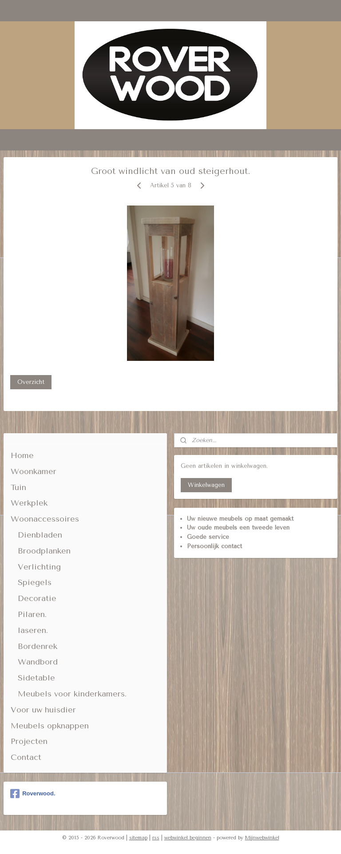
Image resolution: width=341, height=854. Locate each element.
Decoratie (37, 598)
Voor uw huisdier (43, 710)
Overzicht (30, 382)
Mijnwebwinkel (262, 838)
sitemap (138, 838)
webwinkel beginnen (187, 838)
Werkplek (29, 503)
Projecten (29, 741)
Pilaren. (32, 614)
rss (155, 838)
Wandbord (38, 662)
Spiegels (35, 582)
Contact (26, 757)
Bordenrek (37, 646)
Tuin (18, 487)
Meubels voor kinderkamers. (72, 694)
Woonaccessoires (45, 519)
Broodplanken (44, 551)
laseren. (33, 630)
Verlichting (39, 567)
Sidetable (36, 678)
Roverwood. (32, 793)
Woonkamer (33, 471)
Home (22, 455)
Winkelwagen (206, 485)
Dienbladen (40, 535)
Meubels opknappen (50, 726)
